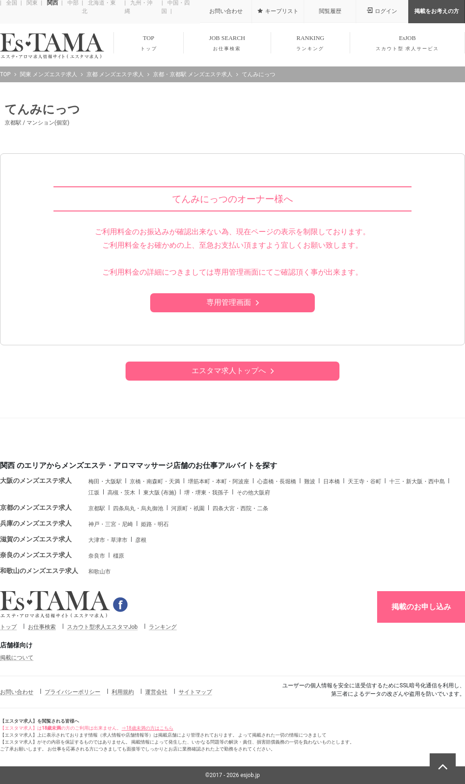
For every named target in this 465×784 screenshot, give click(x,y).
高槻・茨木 (121, 492)
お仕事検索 (42, 627)
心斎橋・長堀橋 (276, 481)
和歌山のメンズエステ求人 (39, 570)
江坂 (94, 492)
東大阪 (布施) (159, 492)
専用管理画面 (228, 302)
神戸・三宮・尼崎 (110, 524)
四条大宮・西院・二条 (240, 508)
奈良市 (96, 556)
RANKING (310, 43)
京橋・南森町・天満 (155, 481)
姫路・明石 (155, 524)
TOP (148, 43)
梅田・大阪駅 (105, 481)
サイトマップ (195, 692)
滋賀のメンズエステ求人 (36, 539)
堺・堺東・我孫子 (206, 492)
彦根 (140, 540)
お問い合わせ (16, 692)
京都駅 (96, 508)
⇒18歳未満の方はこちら (147, 728)
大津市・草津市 (107, 540)
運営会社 (156, 692)
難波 (309, 481)
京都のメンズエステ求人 (36, 507)
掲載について (16, 657)
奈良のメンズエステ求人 (36, 555)
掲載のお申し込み (421, 606)
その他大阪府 (253, 492)
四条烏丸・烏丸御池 (138, 508)
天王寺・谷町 (364, 481)
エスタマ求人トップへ (229, 370)
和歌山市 (99, 571)
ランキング (163, 627)
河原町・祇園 (188, 508)
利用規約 (123, 692)
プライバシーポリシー (72, 692)
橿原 (118, 556)
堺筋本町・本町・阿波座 (218, 481)
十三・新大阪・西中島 (417, 481)
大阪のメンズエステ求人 (36, 480)
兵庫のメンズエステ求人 (36, 523)
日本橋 (331, 481)
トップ (8, 627)
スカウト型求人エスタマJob (102, 627)
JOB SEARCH (227, 43)
